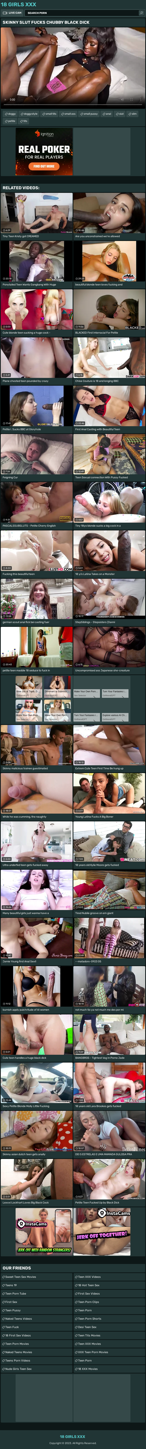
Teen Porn (85, 1310)
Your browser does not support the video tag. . (73, 68)
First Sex (11, 1302)
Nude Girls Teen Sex (18, 1369)
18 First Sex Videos (18, 1335)
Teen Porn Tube (15, 1293)
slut (121, 113)
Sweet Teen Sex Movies (20, 1277)
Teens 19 (11, 1285)
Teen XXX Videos (89, 1277)
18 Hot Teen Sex (88, 1285)
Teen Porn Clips (88, 1302)
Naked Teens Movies (18, 1352)
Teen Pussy (13, 1310)
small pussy (91, 113)
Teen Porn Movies (17, 1344)
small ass (69, 113)
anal (108, 113)
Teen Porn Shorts (89, 1318)
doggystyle (30, 113)
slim (134, 113)
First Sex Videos (89, 1293)
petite (11, 121)
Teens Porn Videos (17, 1360)
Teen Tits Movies (89, 1335)
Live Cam (15, 12)
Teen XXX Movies (89, 1344)
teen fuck (12, 1327)
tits (25, 121)
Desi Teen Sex (87, 1327)
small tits (51, 113)
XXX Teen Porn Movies (93, 1352)
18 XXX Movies (88, 1369)
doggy (12, 113)
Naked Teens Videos (18, 1318)
